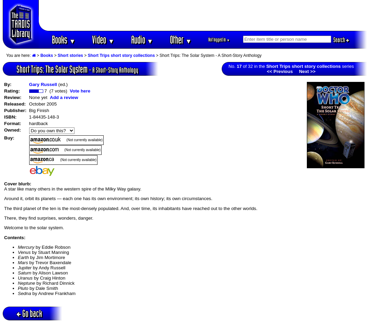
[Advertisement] (203, 15)
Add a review (64, 97)
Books (64, 40)
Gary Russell (43, 84)
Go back (29, 313)
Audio (142, 40)
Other (181, 40)
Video (103, 40)
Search (341, 40)
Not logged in (219, 39)
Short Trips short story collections (121, 55)
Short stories (70, 55)
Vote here (80, 91)
